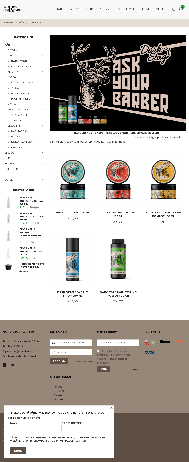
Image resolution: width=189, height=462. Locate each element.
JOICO (15, 87)
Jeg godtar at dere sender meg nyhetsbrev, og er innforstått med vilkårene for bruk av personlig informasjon (114, 356)
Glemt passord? (84, 361)
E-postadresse (84, 426)
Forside (58, 386)
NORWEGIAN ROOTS (23, 141)
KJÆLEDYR (11, 168)
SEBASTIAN (14, 125)
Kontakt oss (61, 399)
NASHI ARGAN (19, 131)
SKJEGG (9, 152)
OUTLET (9, 179)
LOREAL (12, 77)
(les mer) (81, 440)
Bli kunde (59, 390)
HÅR (7, 44)
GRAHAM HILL (19, 114)
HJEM (8, 174)
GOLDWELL (14, 120)
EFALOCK (17, 147)
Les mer (135, 369)
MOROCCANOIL (21, 93)
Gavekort (59, 395)
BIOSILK (12, 50)
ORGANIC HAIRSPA (22, 82)
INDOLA (16, 136)
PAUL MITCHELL (20, 98)
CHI (10, 55)
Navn (33, 426)
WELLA (12, 104)
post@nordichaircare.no (24, 351)
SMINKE (9, 163)
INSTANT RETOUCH (22, 66)
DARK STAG (19, 60)
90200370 (18, 346)
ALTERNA (13, 71)
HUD (7, 158)
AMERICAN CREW (18, 109)
